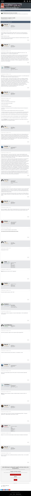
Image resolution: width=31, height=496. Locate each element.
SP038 (5, 261)
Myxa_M (6, 24)
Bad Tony (6, 179)
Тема (14, 494)
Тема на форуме (13, 266)
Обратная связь (18, 494)
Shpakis (6, 283)
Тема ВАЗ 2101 (14, 492)
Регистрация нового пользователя (15, 474)
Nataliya (6, 146)
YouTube (12, 428)
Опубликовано (6, 30)
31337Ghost (7, 67)
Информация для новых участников (10, 12)
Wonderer (6, 304)
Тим (5, 126)
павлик (6, 425)
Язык (11, 494)
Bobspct (6, 221)
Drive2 (11, 263)
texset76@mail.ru (8, 325)
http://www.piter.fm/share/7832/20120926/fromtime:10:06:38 (9, 231)
